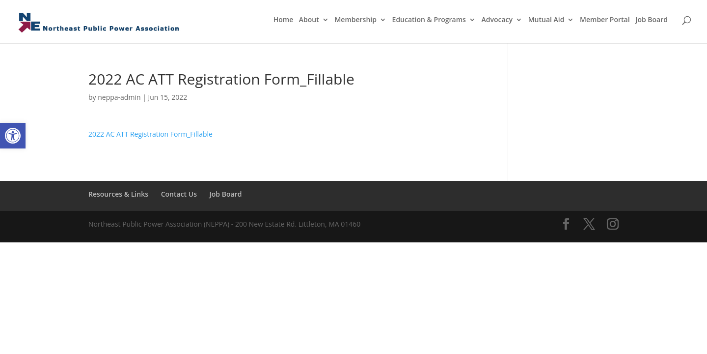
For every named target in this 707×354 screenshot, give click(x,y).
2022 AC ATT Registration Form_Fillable (150, 134)
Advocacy (497, 20)
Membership (355, 20)
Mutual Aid (546, 20)
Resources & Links (118, 194)
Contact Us (179, 194)
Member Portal (605, 20)
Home (283, 20)
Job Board (651, 20)
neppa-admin (119, 97)
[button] (13, 135)
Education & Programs (429, 20)
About (309, 20)
